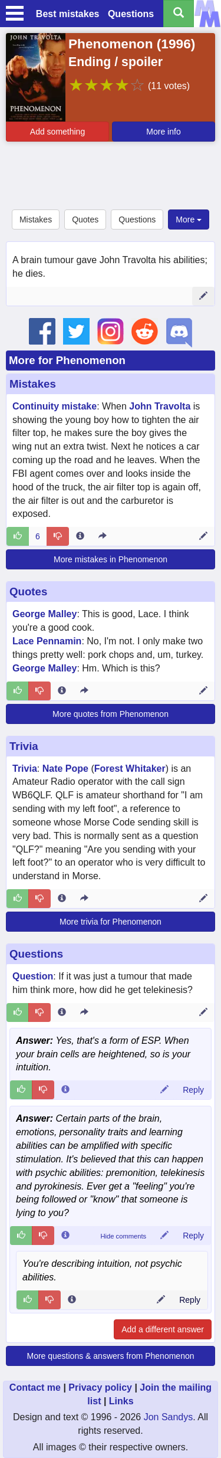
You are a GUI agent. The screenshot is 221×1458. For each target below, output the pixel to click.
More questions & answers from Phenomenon (110, 1356)
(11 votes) (169, 86)
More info (163, 131)
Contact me (35, 1387)
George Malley (44, 614)
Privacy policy (100, 1387)
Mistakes (35, 219)
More (189, 219)
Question (32, 976)
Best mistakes (68, 14)
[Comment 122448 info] (65, 1089)
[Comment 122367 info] (65, 1235)
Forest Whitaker (130, 769)
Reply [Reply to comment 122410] (189, 1300)
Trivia (23, 746)
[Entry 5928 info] (80, 536)
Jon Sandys (168, 1417)
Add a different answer (162, 1329)
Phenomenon (110, 43)
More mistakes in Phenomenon (110, 559)
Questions (131, 14)
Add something (57, 131)
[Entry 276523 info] (62, 691)
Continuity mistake (54, 406)
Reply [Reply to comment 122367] (193, 1235)
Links (121, 1401)
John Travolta (159, 406)
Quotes (85, 219)
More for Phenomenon (67, 360)
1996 (175, 43)
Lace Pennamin (46, 641)
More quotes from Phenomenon (110, 714)
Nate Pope (65, 769)
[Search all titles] (178, 13)
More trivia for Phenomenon (110, 921)
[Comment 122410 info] (72, 1299)
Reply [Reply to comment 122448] (193, 1090)
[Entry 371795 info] (62, 1012)
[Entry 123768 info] (62, 898)
